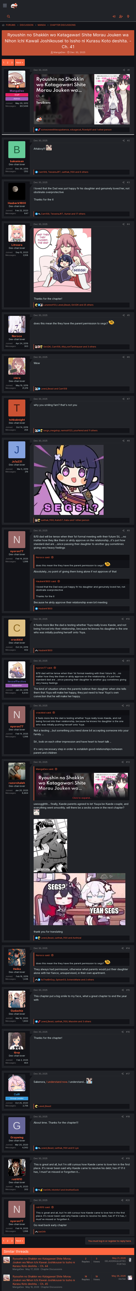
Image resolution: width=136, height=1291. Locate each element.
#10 (128, 619)
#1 (129, 70)
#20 (128, 1200)
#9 (128, 530)
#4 (128, 224)
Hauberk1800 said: (46, 581)
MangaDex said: (45, 769)
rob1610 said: (43, 1207)
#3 (128, 182)
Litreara (17, 245)
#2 (128, 140)
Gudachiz (17, 1010)
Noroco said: (43, 557)
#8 (128, 440)
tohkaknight (17, 419)
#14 (128, 948)
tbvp (17, 1052)
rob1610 (17, 1179)
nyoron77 (16, 551)
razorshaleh (17, 783)
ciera (16, 378)
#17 (128, 1073)
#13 (128, 762)
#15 (128, 990)
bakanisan (17, 161)
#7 (128, 399)
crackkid (17, 639)
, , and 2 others (67, 979)
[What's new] (128, 16)
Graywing (16, 1137)
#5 (128, 315)
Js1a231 (17, 461)
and (54, 388)
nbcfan (122, 1279)
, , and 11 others (70, 430)
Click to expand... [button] (81, 797)
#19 (128, 1158)
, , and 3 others (69, 346)
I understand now (56, 1081)
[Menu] (5, 5)
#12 (128, 705)
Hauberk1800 (17, 203)
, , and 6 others (63, 172)
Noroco (17, 336)
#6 (128, 357)
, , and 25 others (68, 305)
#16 (128, 1032)
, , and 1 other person (76, 129)
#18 (128, 1116)
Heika (17, 969)
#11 (128, 660)
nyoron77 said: (44, 667)
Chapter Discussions (51, 1269)
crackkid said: (43, 712)
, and (61, 937)
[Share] (124, 70)
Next (18, 62)
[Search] (8, 16)
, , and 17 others (63, 213)
